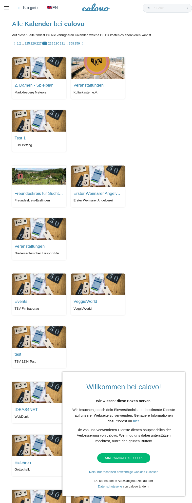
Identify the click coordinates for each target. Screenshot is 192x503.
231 (62, 44)
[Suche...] (168, 8)
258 (71, 44)
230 (56, 44)
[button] (6, 8)
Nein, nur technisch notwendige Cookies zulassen (123, 472)
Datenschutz (23, 429)
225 (27, 44)
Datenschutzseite (110, 486)
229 (50, 44)
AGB (17, 437)
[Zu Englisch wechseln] (52, 8)
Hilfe (17, 414)
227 (39, 44)
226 (33, 44)
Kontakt (19, 422)
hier (136, 421)
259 (77, 44)
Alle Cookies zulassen (124, 458)
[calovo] (96, 8)
